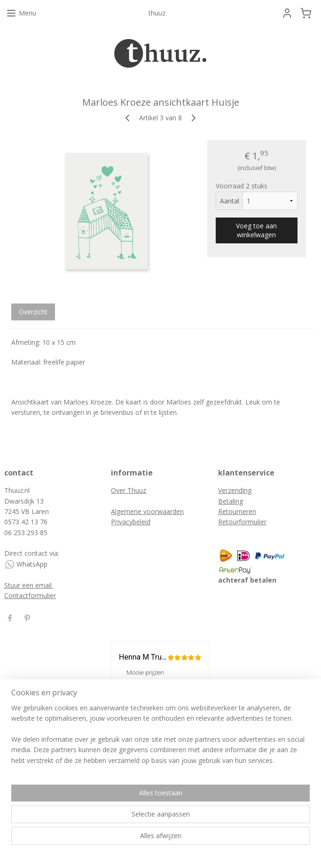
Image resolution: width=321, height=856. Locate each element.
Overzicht (33, 311)
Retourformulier (242, 521)
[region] (98, 797)
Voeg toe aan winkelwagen (256, 230)
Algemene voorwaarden (147, 511)
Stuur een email (29, 585)
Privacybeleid (130, 521)
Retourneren (237, 511)
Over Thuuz (128, 490)
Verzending (234, 490)
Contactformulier (30, 595)
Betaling (230, 501)
